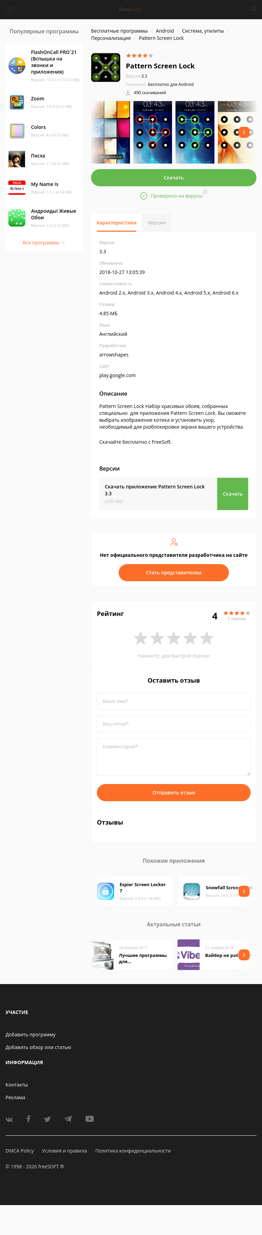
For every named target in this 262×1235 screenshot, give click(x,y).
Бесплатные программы (119, 30)
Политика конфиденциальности (133, 1150)
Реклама (15, 1097)
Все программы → (44, 242)
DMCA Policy (20, 1150)
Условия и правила (64, 1150)
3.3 (136, 76)
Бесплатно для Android (171, 84)
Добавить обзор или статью (38, 1047)
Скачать (174, 177)
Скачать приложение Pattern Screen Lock (155, 490)
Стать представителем (174, 572)
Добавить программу (31, 1034)
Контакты (17, 1084)
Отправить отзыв (173, 792)
